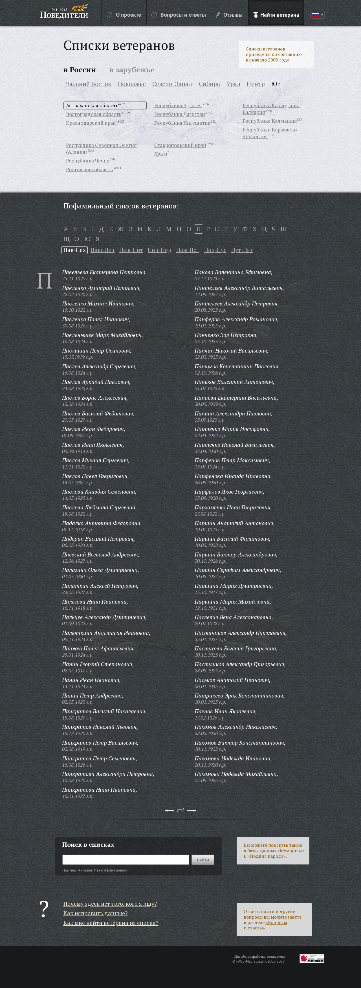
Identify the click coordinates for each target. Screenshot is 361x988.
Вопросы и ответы (178, 14)
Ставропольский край (180, 145)
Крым (160, 153)
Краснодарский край (91, 122)
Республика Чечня (88, 160)
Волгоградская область (93, 114)
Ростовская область (89, 169)
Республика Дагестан (179, 114)
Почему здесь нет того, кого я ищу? (110, 903)
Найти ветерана (276, 14)
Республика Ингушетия (182, 122)
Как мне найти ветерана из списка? (111, 923)
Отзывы (229, 14)
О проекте (124, 14)
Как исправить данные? (95, 913)
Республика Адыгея (178, 105)
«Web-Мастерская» (251, 961)
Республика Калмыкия (270, 120)
